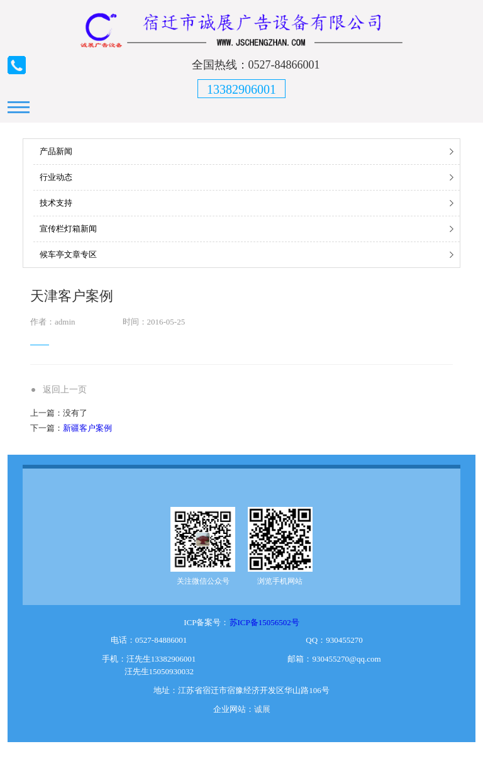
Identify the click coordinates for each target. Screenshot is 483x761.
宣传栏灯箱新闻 (68, 228)
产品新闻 (56, 151)
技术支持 (56, 203)
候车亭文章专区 (68, 254)
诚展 (262, 709)
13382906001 (241, 89)
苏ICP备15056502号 (264, 622)
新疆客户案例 (87, 428)
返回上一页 (65, 389)
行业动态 (56, 177)
